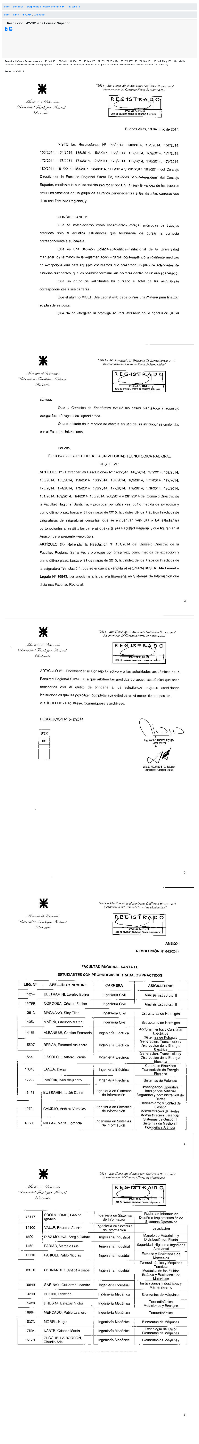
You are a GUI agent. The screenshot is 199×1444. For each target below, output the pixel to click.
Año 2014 (26, 14)
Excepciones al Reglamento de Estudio (46, 6)
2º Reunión (39, 14)
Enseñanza (18, 6)
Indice (16, 14)
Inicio (7, 6)
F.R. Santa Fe (74, 6)
